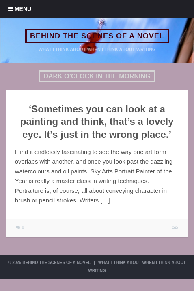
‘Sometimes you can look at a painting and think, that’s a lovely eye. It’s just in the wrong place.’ (97, 121)
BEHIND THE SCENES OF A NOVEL (97, 36)
